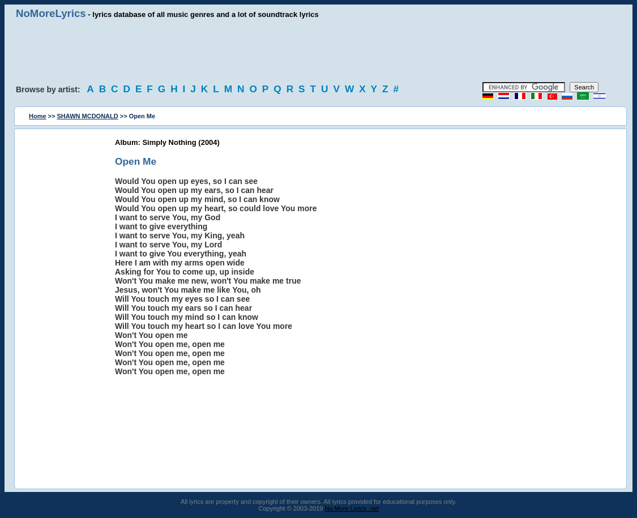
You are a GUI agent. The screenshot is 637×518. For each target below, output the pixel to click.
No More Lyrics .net (352, 508)
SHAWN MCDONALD (87, 116)
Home (37, 116)
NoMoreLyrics (51, 13)
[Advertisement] (319, 50)
